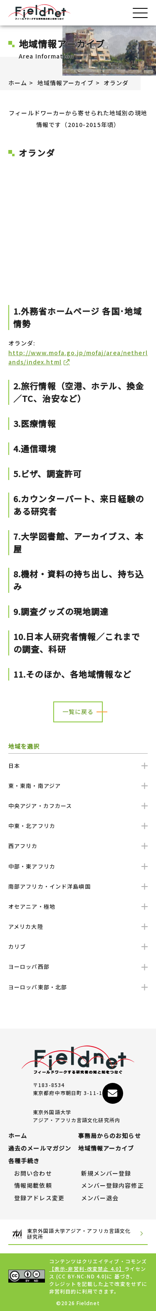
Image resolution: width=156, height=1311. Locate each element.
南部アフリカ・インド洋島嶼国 (78, 886)
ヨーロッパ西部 (78, 967)
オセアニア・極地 (78, 906)
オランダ (116, 83)
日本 (78, 766)
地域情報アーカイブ (65, 83)
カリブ (78, 946)
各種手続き (24, 1161)
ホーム (17, 83)
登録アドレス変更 (39, 1198)
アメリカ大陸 (78, 926)
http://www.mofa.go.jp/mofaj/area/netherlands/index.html (78, 357)
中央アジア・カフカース (78, 806)
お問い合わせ (33, 1173)
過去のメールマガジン (39, 1148)
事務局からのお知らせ (109, 1136)
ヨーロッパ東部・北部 (78, 987)
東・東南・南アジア (78, 786)
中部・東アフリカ (78, 866)
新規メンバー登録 (106, 1173)
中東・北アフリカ (78, 826)
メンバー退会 (100, 1198)
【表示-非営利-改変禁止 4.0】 (86, 1268)
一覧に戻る (78, 711)
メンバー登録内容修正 (112, 1185)
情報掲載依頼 (33, 1185)
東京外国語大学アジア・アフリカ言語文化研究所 (78, 1234)
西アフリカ (78, 846)
